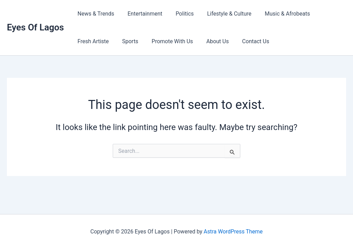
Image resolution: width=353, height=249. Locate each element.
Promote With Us (166, 41)
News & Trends (94, 13)
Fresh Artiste (92, 41)
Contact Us (245, 41)
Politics (179, 13)
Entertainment (141, 13)
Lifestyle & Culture (221, 13)
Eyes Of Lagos (35, 27)
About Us (209, 41)
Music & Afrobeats (277, 13)
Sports (127, 41)
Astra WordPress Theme (233, 231)
